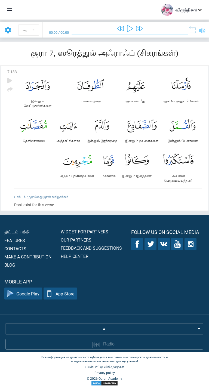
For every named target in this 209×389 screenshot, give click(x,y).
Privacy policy (104, 373)
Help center (74, 256)
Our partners (76, 240)
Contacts (15, 248)
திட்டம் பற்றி (17, 231)
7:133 (12, 71)
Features (14, 240)
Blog (9, 265)
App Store (60, 293)
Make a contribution (27, 257)
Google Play (23, 293)
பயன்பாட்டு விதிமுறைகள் (104, 367)
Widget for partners (84, 231)
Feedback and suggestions (91, 248)
